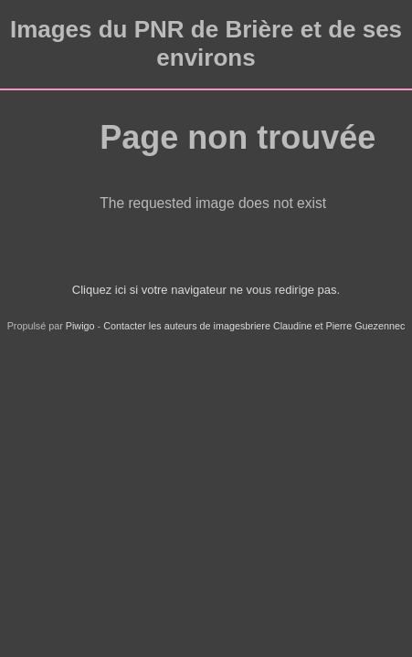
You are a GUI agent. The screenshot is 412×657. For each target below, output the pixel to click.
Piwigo (80, 325)
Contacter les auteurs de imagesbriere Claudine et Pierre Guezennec (254, 325)
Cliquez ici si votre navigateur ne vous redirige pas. (206, 290)
